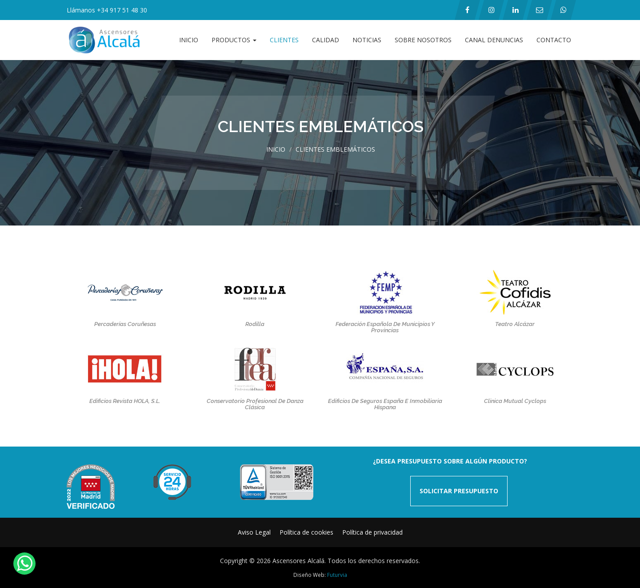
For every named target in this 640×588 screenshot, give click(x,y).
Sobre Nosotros (423, 40)
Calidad (325, 40)
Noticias (366, 40)
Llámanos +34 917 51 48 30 (107, 10)
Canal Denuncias (494, 40)
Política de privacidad (372, 532)
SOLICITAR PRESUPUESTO (459, 491)
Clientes (284, 40)
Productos (234, 40)
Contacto (553, 40)
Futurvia (337, 574)
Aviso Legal (254, 532)
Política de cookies (306, 532)
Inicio (188, 40)
